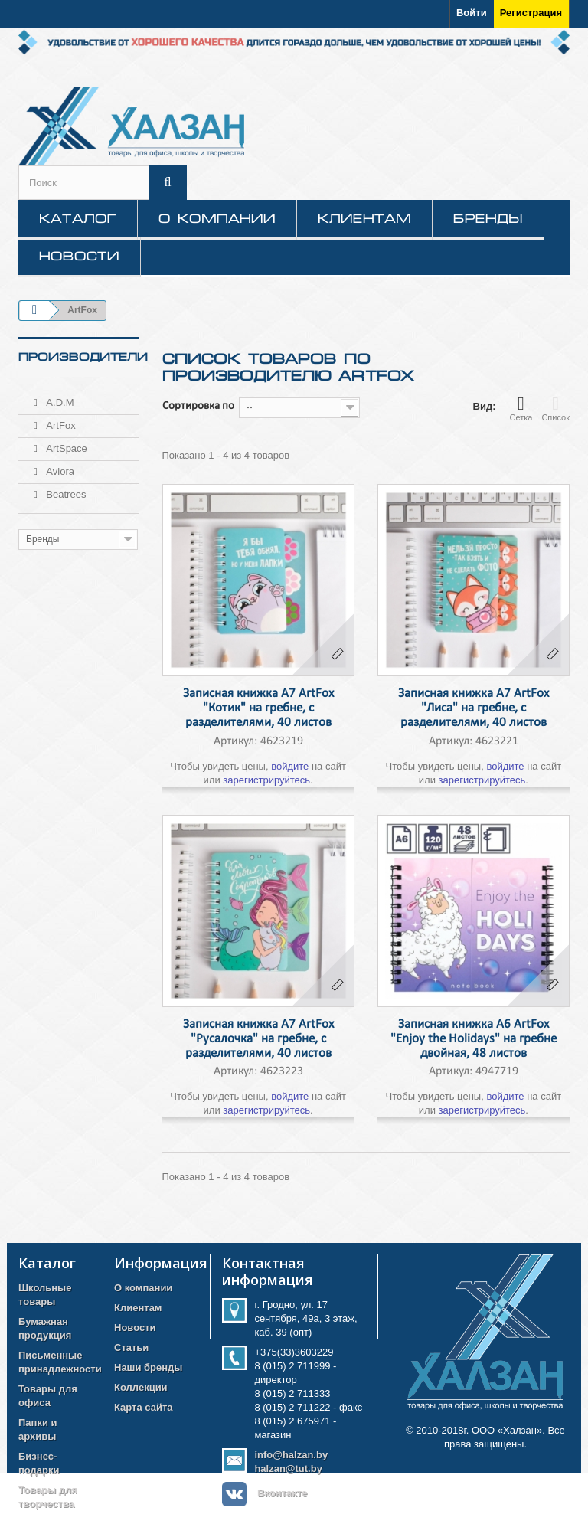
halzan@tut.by (288, 1468)
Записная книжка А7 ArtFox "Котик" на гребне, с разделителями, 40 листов (258, 708)
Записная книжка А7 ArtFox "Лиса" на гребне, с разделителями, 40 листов (473, 708)
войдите (290, 766)
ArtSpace (65, 442)
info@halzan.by (291, 1454)
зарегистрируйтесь (266, 780)
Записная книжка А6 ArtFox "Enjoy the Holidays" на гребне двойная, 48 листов (473, 1039)
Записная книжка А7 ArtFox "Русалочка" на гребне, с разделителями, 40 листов (258, 1039)
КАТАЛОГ (77, 218)
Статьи (131, 1347)
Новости (79, 256)
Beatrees (65, 488)
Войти (471, 12)
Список (555, 408)
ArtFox (60, 419)
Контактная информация (267, 1271)
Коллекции (141, 1387)
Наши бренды (148, 1367)
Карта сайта (143, 1407)
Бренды (488, 218)
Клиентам (364, 218)
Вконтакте (282, 1493)
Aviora (59, 465)
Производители (83, 357)
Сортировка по (198, 406)
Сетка (520, 408)
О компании (217, 218)
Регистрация (531, 12)
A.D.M (59, 396)
